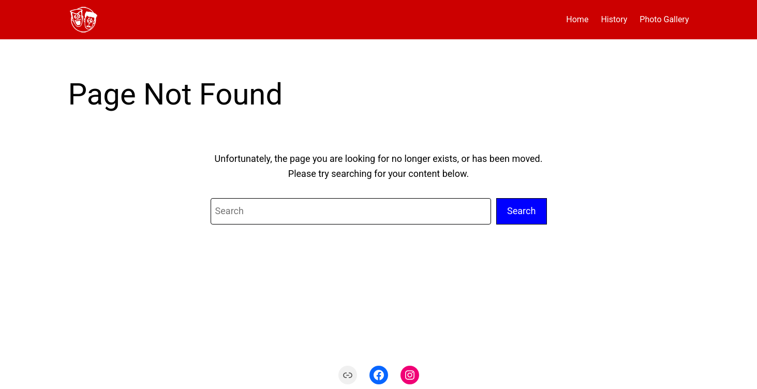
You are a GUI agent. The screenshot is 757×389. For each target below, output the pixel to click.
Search (521, 210)
